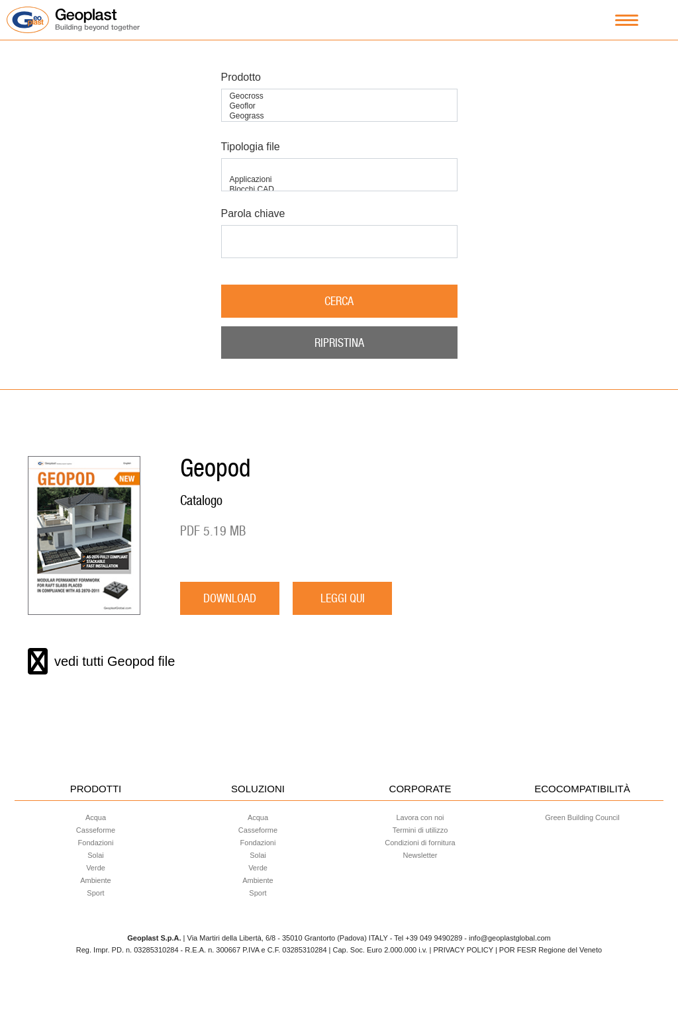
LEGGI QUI (342, 598)
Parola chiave (253, 213)
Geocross (339, 96)
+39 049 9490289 (433, 938)
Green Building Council (582, 817)
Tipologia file (250, 146)
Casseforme (95, 830)
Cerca (339, 301)
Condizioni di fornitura (420, 843)
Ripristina (339, 342)
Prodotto (241, 77)
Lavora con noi (420, 817)
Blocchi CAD (339, 190)
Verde (95, 868)
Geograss (339, 116)
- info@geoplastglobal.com (507, 938)
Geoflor (339, 106)
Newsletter (420, 855)
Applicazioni (339, 180)
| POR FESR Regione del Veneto (548, 950)
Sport (95, 893)
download (229, 598)
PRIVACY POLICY (463, 950)
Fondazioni (96, 843)
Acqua (95, 817)
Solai (95, 855)
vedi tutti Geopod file (101, 661)
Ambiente (95, 880)
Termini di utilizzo (420, 830)
